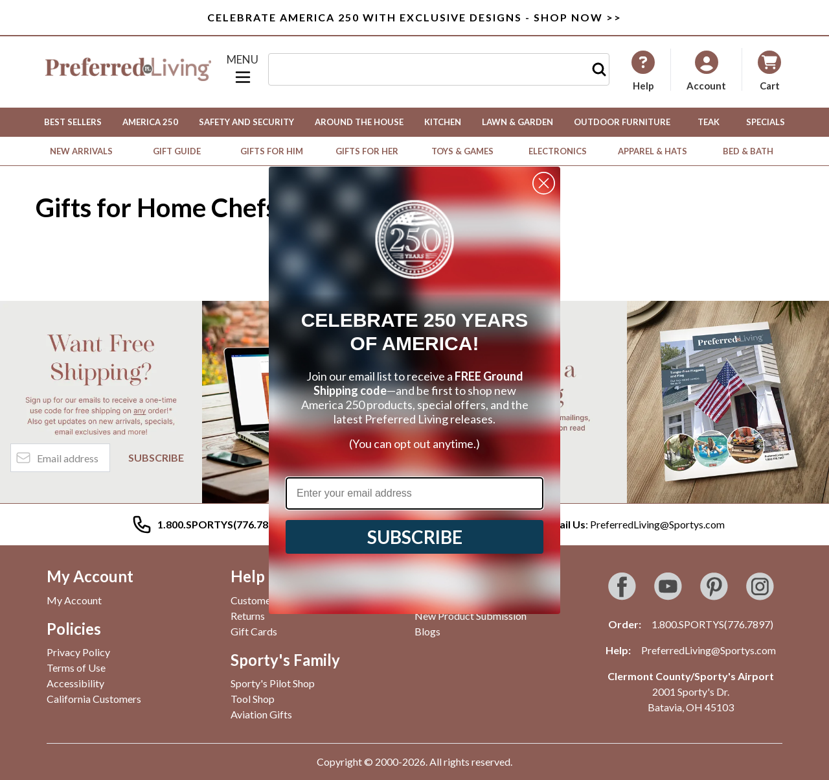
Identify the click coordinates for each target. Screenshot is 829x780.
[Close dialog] (543, 183)
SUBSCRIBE (414, 537)
